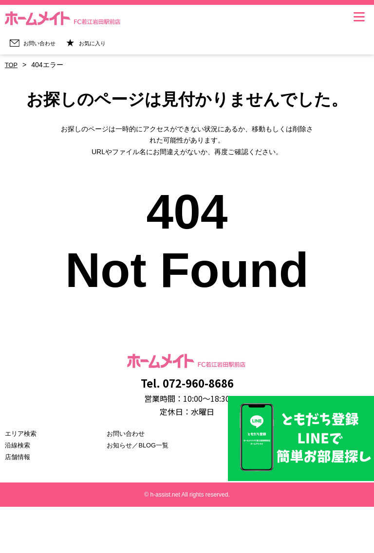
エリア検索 (22, 433)
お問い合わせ (127, 433)
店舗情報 (18, 457)
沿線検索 (18, 445)
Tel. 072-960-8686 (187, 381)
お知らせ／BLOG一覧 (140, 445)
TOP (12, 65)
